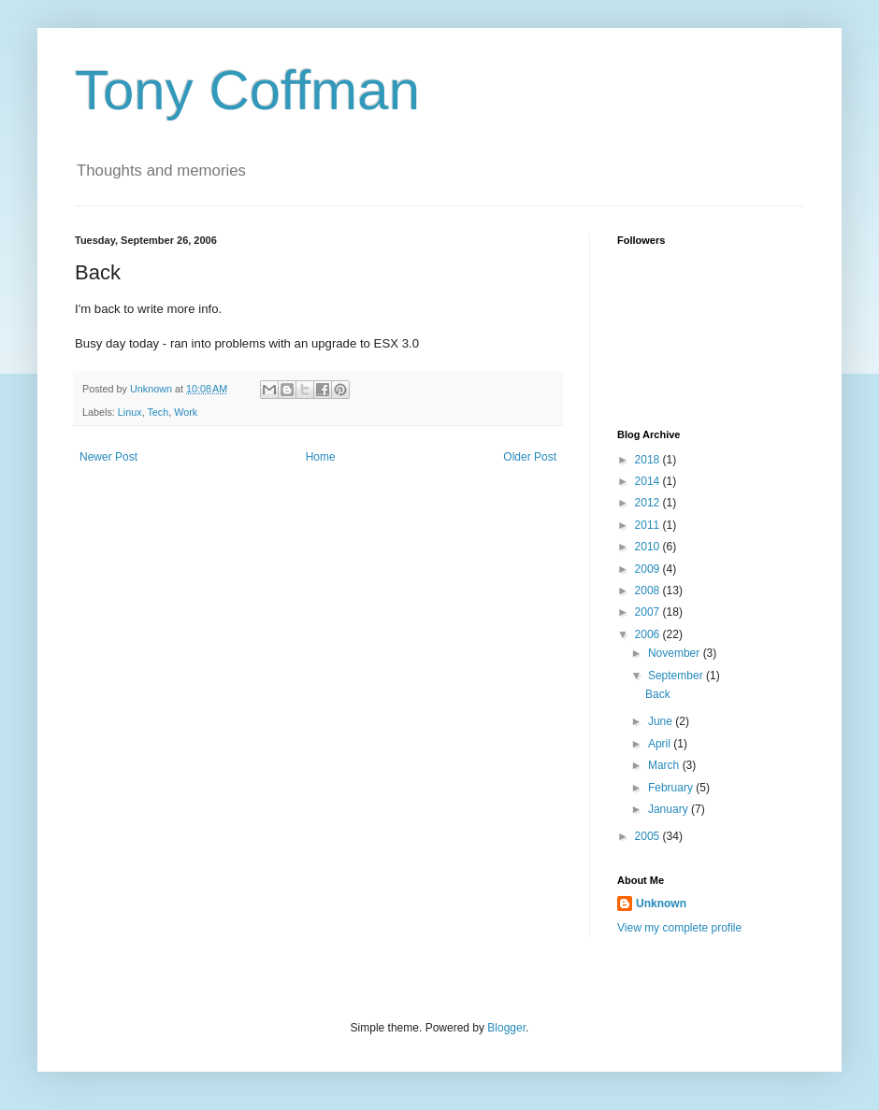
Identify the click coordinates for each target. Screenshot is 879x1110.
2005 (649, 836)
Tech (157, 412)
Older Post (529, 456)
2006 (649, 634)
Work (185, 412)
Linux (130, 412)
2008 (649, 590)
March (665, 765)
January (669, 809)
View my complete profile (679, 927)
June (661, 721)
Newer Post (108, 456)
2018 (649, 459)
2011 (649, 525)
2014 (649, 481)
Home (321, 456)
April (660, 743)
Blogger (506, 1027)
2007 (649, 612)
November (675, 653)
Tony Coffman (247, 90)
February (672, 787)
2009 (649, 569)
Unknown (661, 903)
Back (657, 694)
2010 (649, 546)
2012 (649, 502)
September (677, 675)
